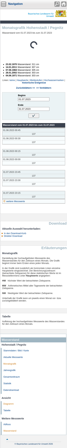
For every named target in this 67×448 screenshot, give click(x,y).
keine (12, 80)
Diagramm (8, 404)
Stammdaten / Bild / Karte (16, 350)
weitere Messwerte (15, 201)
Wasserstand (9, 431)
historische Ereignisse (34, 82)
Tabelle (6, 410)
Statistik (7, 383)
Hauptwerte (22, 80)
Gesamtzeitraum (11, 377)
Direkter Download (13, 236)
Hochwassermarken (54, 80)
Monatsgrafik (9, 364)
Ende (20, 105)
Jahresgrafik (9, 370)
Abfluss (7, 424)
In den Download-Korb (15, 233)
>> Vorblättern (43, 88)
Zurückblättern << (25, 88)
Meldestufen (36, 80)
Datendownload (11, 390)
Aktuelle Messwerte (13, 357)
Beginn (22, 95)
